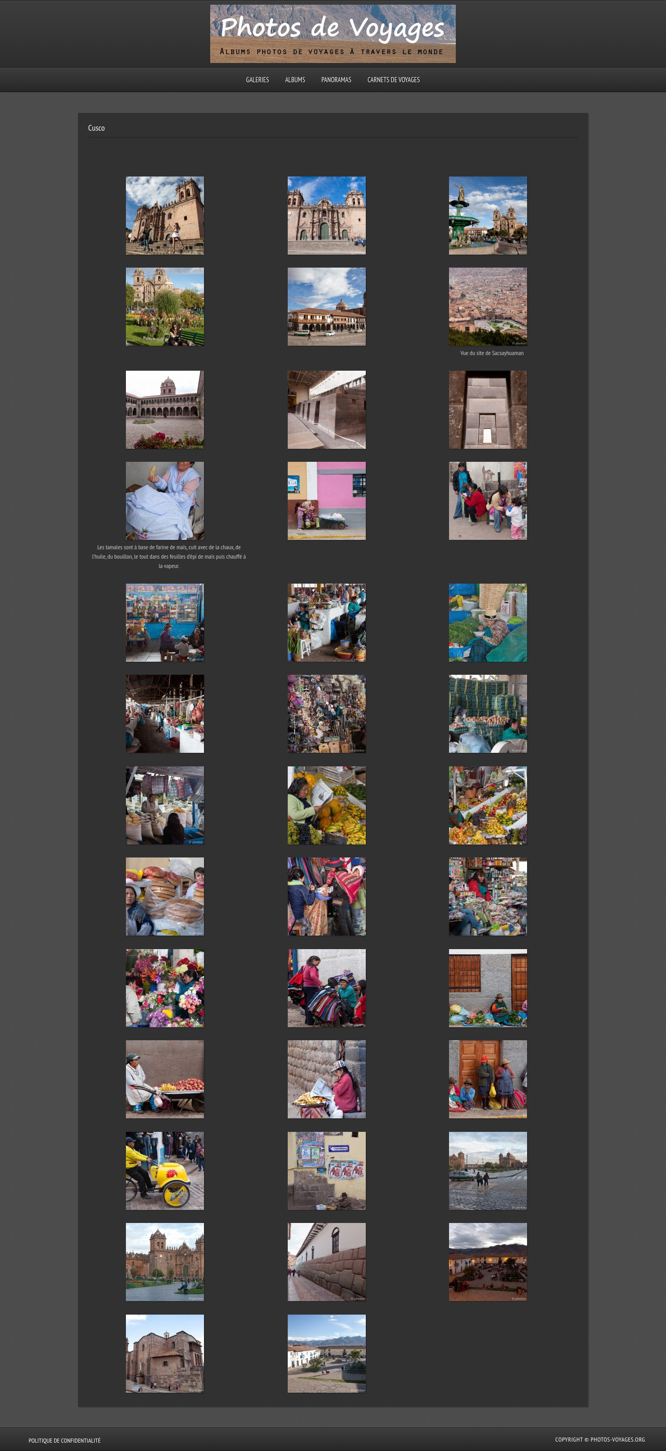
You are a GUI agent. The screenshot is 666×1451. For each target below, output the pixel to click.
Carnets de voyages (393, 79)
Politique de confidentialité (64, 1440)
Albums (295, 79)
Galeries (257, 79)
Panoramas (337, 79)
